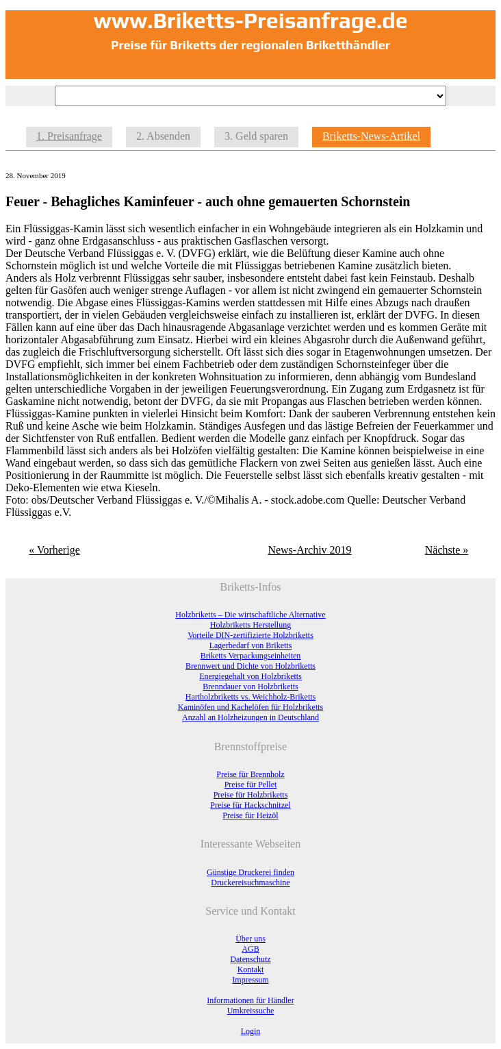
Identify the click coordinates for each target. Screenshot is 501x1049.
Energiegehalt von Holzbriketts (250, 676)
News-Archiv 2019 (309, 550)
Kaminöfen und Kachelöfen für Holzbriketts (251, 707)
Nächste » (447, 550)
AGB (250, 949)
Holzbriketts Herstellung (250, 625)
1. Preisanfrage (69, 136)
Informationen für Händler (250, 1000)
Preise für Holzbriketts (251, 795)
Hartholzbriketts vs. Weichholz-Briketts (250, 697)
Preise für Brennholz (250, 774)
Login (251, 1031)
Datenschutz (250, 959)
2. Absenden (163, 136)
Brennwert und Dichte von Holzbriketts (250, 666)
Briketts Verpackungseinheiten (251, 656)
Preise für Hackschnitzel (250, 805)
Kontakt (250, 969)
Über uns (250, 938)
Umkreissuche (250, 1010)
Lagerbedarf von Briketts (250, 645)
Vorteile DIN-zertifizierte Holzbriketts (250, 635)
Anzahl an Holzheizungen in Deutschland (250, 717)
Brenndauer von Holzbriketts (250, 686)
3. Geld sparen (256, 136)
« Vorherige (54, 550)
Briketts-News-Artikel (371, 136)
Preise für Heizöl (250, 815)
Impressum (250, 980)
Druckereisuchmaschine (250, 882)
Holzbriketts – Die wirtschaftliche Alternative (250, 614)
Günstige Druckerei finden (250, 872)
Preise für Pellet (250, 784)
